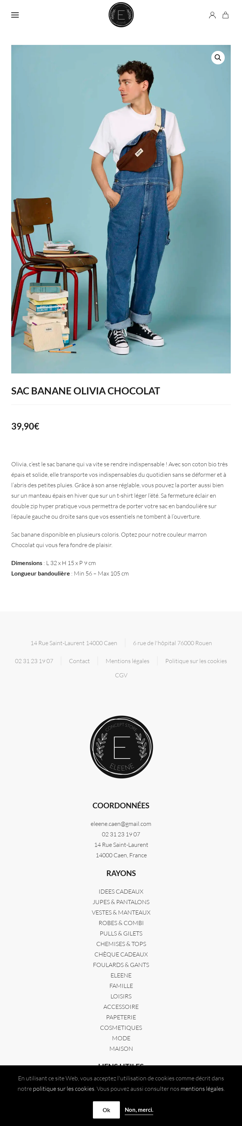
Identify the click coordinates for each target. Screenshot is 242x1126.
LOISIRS (121, 996)
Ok (106, 1110)
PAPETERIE (121, 1017)
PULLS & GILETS (121, 933)
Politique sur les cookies (196, 661)
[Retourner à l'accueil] (121, 15)
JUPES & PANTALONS (121, 902)
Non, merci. (139, 1109)
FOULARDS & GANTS (121, 964)
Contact (79, 661)
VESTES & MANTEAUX (121, 912)
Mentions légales (127, 661)
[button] (15, 15)
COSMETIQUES (121, 1027)
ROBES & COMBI (121, 923)
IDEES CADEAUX (121, 891)
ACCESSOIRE (121, 1006)
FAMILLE (121, 985)
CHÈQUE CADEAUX (121, 954)
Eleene (121, 975)
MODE (121, 1038)
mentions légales (202, 1088)
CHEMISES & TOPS (121, 944)
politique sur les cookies (63, 1088)
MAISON (121, 1048)
